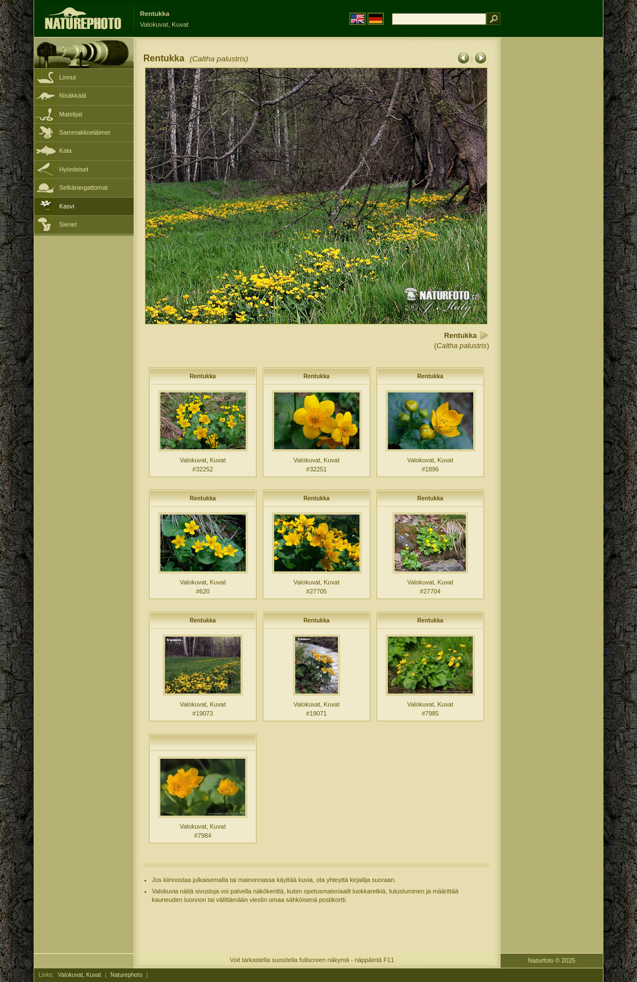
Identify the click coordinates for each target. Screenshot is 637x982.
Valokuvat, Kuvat (79, 975)
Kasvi (67, 206)
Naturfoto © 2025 (552, 960)
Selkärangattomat (83, 187)
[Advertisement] (551, 218)
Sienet (68, 224)
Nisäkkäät (72, 95)
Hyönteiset (73, 169)
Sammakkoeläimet (84, 132)
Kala (65, 150)
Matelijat (70, 114)
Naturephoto (126, 975)
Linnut (67, 77)
